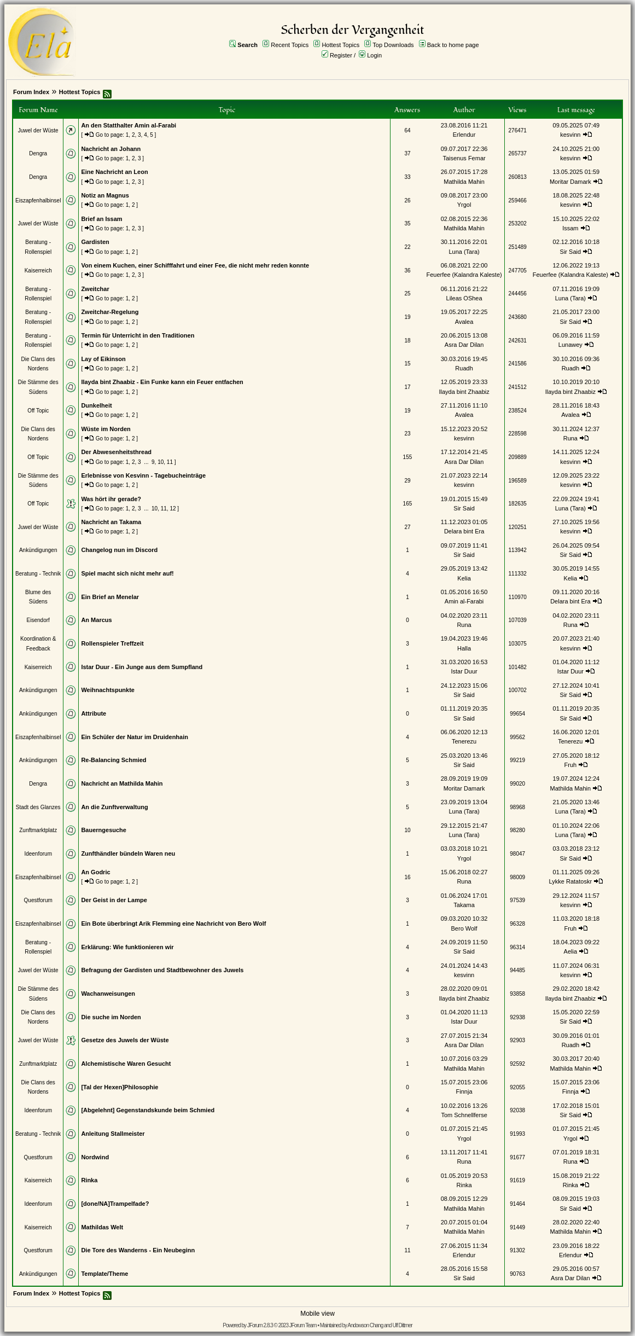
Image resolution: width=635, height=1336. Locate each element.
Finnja (464, 1091)
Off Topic (38, 411)
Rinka (89, 1180)
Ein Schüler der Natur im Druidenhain (134, 737)
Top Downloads (392, 45)
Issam (570, 228)
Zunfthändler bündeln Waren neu (128, 853)
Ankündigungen (38, 550)
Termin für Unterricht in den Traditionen (137, 335)
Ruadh (464, 368)
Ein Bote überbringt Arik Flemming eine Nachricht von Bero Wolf (173, 923)
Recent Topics (289, 45)
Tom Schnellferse (464, 1115)
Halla (464, 648)
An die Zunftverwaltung (114, 807)
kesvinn (570, 134)
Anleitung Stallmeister (112, 1133)
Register (341, 55)
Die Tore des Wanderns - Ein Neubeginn (138, 1250)
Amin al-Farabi (464, 601)
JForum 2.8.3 (260, 1325)
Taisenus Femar (463, 158)
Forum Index (31, 92)
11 (170, 462)
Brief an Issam (101, 219)
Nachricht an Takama (111, 522)
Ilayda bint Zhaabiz (464, 391)
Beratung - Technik (38, 574)
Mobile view (317, 1313)
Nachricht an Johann (111, 149)
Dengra (38, 153)
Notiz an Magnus (105, 195)
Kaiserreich (38, 271)
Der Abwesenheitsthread (116, 452)
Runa (570, 438)
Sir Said (570, 251)
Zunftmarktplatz (38, 830)
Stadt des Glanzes (38, 807)
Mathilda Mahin (464, 181)
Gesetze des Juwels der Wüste (124, 1040)
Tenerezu (464, 741)
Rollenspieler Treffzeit (112, 643)
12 (173, 509)
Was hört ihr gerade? (111, 499)
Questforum (38, 900)
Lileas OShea (464, 298)
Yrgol (464, 204)
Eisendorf (38, 620)
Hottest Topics (340, 45)
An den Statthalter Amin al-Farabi (128, 125)
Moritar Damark (570, 181)
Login (374, 55)
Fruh (570, 765)
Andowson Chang (365, 1325)
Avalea (464, 321)
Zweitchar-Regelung (109, 312)
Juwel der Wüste (38, 130)
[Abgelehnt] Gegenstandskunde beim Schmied (147, 1110)
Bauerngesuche (103, 830)
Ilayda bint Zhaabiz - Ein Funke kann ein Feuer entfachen (162, 382)
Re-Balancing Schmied (113, 760)
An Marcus (96, 620)
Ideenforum (38, 854)
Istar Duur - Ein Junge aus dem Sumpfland (141, 667)
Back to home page (453, 45)
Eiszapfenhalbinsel (38, 201)
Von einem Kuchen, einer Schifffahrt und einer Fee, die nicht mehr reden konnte (195, 265)
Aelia (570, 951)
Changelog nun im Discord (119, 550)
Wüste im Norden (105, 429)
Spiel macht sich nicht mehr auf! (127, 573)
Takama (464, 905)
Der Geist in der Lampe (114, 900)
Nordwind (95, 1157)
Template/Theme (104, 1273)
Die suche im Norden (111, 1017)
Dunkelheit (96, 405)
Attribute (93, 713)
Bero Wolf (464, 928)
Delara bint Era (464, 531)
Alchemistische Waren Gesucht (126, 1063)
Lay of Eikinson (103, 359)
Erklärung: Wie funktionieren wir (127, 947)
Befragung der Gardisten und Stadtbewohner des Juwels (162, 970)
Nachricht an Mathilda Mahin (121, 783)
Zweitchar (95, 289)
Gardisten (95, 242)
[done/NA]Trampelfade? (115, 1203)
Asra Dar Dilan (464, 344)
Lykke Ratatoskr (570, 881)
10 (161, 462)
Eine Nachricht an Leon (114, 172)
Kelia (463, 578)
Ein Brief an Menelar (110, 597)
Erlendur (464, 134)
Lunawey (570, 344)
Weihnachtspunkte (108, 690)
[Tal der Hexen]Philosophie (119, 1087)
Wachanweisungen (108, 993)
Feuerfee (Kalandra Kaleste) (464, 274)
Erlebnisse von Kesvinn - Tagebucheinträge (143, 475)
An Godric (95, 872)
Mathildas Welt (102, 1227)
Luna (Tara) (463, 251)
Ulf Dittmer (402, 1325)
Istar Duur (464, 671)
